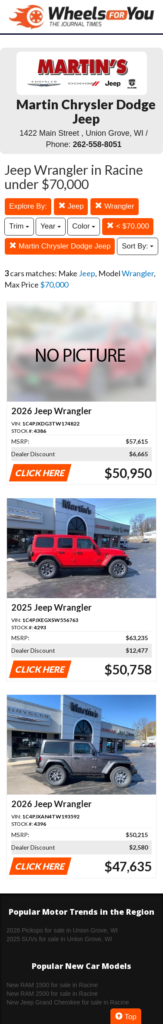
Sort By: (137, 246)
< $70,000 (127, 226)
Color (83, 226)
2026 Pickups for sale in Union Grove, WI (62, 930)
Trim (19, 226)
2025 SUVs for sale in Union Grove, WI (59, 939)
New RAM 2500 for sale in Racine (52, 993)
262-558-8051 (97, 144)
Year (50, 226)
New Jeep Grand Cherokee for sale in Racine (68, 1002)
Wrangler (114, 206)
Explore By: (28, 206)
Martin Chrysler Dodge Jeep (59, 246)
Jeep (71, 206)
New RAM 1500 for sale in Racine (52, 984)
